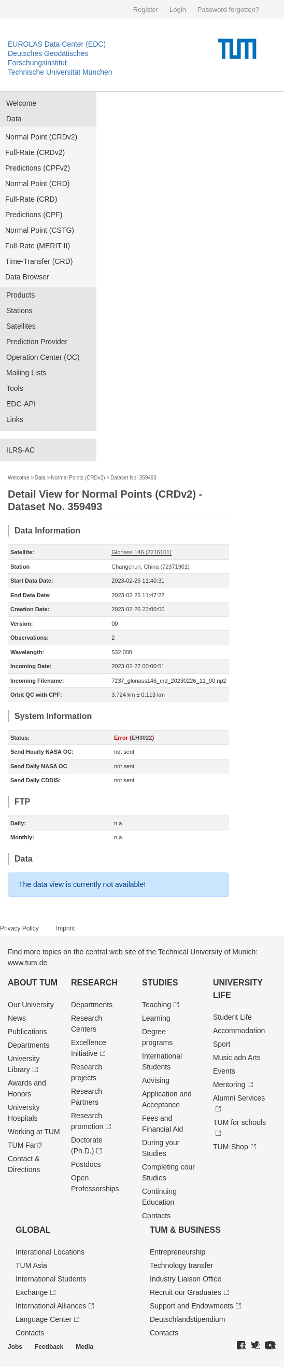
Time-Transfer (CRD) (39, 261)
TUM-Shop (230, 1147)
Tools (14, 388)
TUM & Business (185, 1229)
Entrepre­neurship (177, 1252)
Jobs (15, 1346)
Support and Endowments (191, 1306)
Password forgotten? (228, 9)
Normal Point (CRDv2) (41, 137)
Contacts (156, 1215)
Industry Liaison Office (185, 1279)
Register (145, 9)
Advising (155, 1080)
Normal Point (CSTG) (39, 230)
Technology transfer (181, 1265)
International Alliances (51, 1306)
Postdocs (86, 1164)
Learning (156, 1018)
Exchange (32, 1292)
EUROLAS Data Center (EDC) (57, 44)
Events (224, 1071)
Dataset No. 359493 (133, 478)
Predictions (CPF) (33, 214)
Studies (160, 982)
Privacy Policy (19, 928)
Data (14, 119)
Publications (27, 1031)
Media (84, 1346)
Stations (19, 310)
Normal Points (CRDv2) (78, 478)
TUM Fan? (25, 1145)
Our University (31, 1004)
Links (14, 419)
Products (20, 295)
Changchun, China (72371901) (150, 566)
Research (94, 982)
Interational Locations (50, 1252)
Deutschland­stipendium (187, 1319)
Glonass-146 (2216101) (141, 552)
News (17, 1018)
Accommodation (239, 1030)
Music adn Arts (237, 1057)
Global (33, 1229)
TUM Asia (31, 1265)
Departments (28, 1045)
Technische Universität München (60, 72)
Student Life (232, 1017)
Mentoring (229, 1084)
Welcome (21, 103)
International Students (51, 1279)
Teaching (156, 1004)
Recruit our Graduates (185, 1292)
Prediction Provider (36, 341)
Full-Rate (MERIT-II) (37, 246)
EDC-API (21, 404)
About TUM (33, 982)
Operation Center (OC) (43, 357)
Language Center (44, 1319)
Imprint (65, 928)
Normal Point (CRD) (37, 183)
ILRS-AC (20, 450)
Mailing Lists (26, 373)
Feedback (49, 1346)
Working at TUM (34, 1132)
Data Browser (27, 277)
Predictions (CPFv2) (37, 168)
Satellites (21, 326)
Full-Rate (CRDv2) (35, 152)
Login (177, 9)
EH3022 (142, 738)
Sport (221, 1044)
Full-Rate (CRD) (31, 199)
